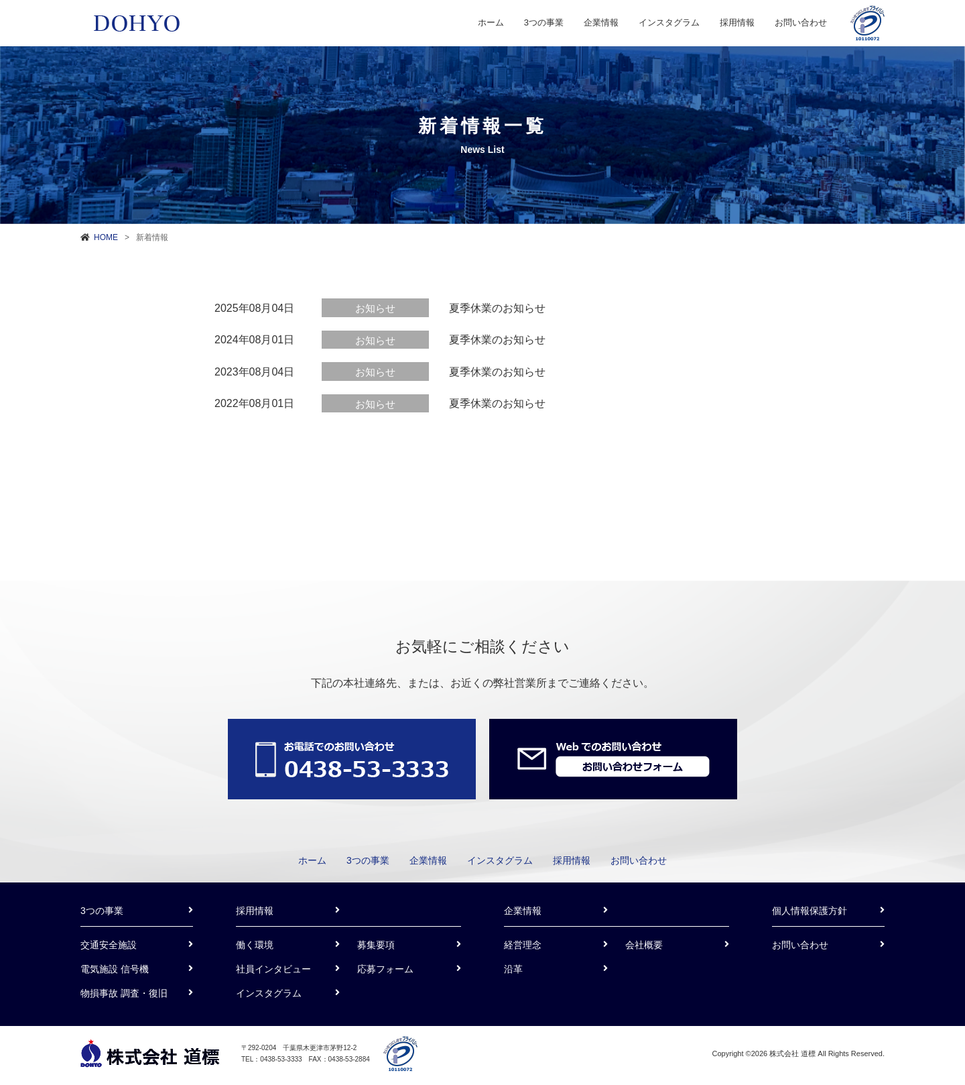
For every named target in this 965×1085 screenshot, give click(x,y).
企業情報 (601, 22)
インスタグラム (669, 22)
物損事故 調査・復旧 (124, 993)
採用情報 (737, 22)
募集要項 (376, 944)
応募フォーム (385, 969)
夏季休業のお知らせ (497, 308)
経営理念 (522, 944)
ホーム (491, 22)
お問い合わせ (801, 22)
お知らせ (375, 308)
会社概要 (644, 944)
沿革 (513, 969)
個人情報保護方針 (809, 910)
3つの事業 (544, 22)
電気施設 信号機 (114, 969)
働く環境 (254, 944)
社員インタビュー (273, 969)
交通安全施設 (108, 944)
